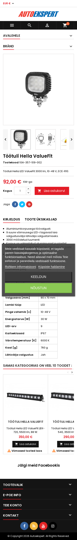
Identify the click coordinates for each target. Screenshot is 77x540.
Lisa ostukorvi (51, 190)
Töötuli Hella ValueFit (25, 422)
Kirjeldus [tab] (11, 219)
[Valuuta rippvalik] (9, 3)
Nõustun (38, 288)
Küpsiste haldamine (51, 266)
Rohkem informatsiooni (20, 266)
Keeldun (38, 277)
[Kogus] (20, 191)
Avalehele (11, 35)
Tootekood (11, 162)
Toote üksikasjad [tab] (41, 219)
